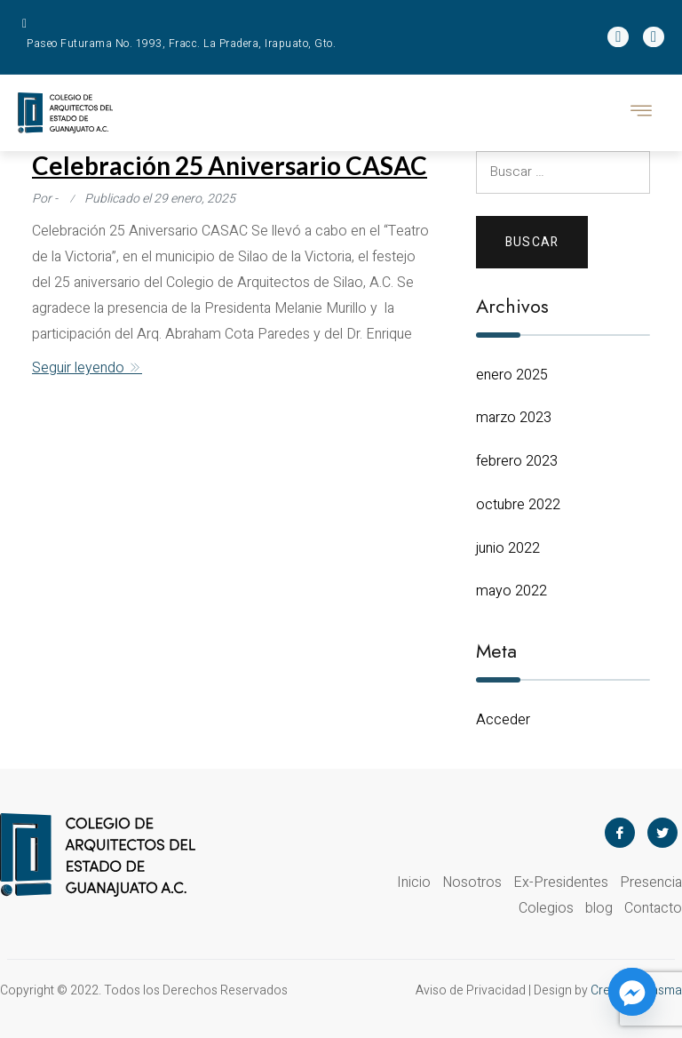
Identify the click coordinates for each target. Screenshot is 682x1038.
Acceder (503, 720)
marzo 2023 (513, 417)
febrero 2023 (517, 461)
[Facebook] (620, 833)
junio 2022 (508, 548)
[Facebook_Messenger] (632, 992)
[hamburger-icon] (642, 112)
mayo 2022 (511, 591)
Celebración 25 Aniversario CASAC (229, 165)
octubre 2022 (518, 504)
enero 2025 (512, 375)
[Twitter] (662, 833)
